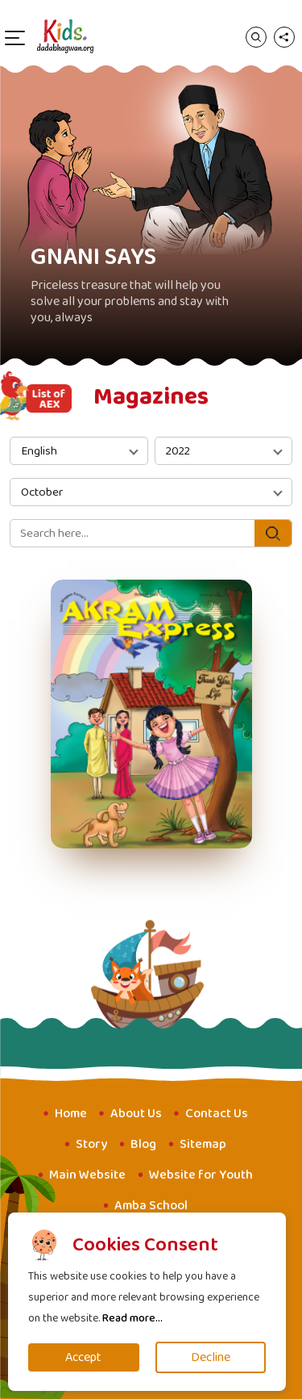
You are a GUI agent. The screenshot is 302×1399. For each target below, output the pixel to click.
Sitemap (203, 1144)
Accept (83, 1357)
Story (91, 1144)
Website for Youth (201, 1175)
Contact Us (216, 1114)
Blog (143, 1144)
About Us (136, 1114)
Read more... (132, 1318)
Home (71, 1114)
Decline (210, 1357)
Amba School (151, 1206)
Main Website (87, 1175)
